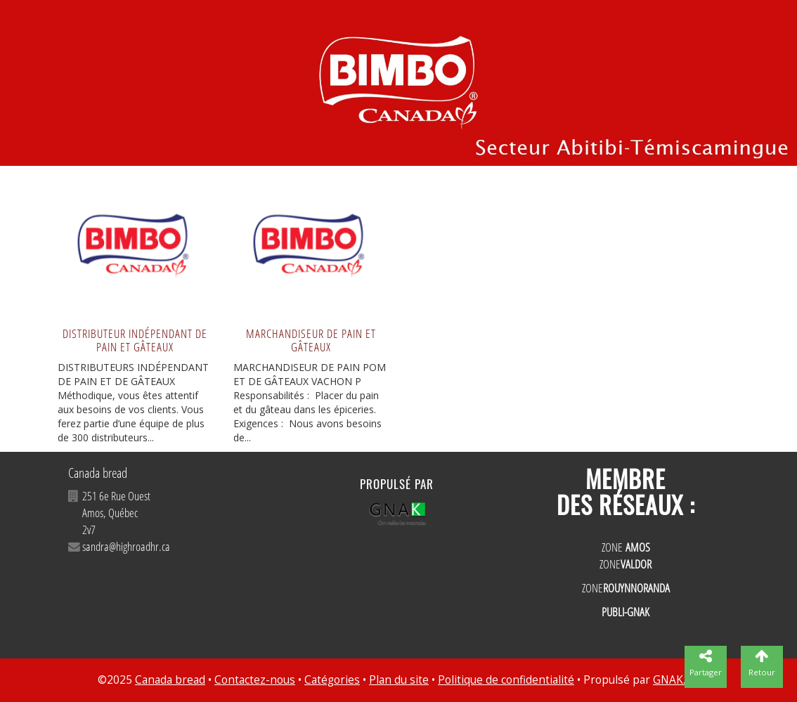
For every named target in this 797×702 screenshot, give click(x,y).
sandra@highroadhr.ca (126, 546)
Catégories (332, 679)
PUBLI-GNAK (625, 612)
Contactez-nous (254, 679)
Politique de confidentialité (506, 679)
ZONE (626, 547)
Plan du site (399, 679)
